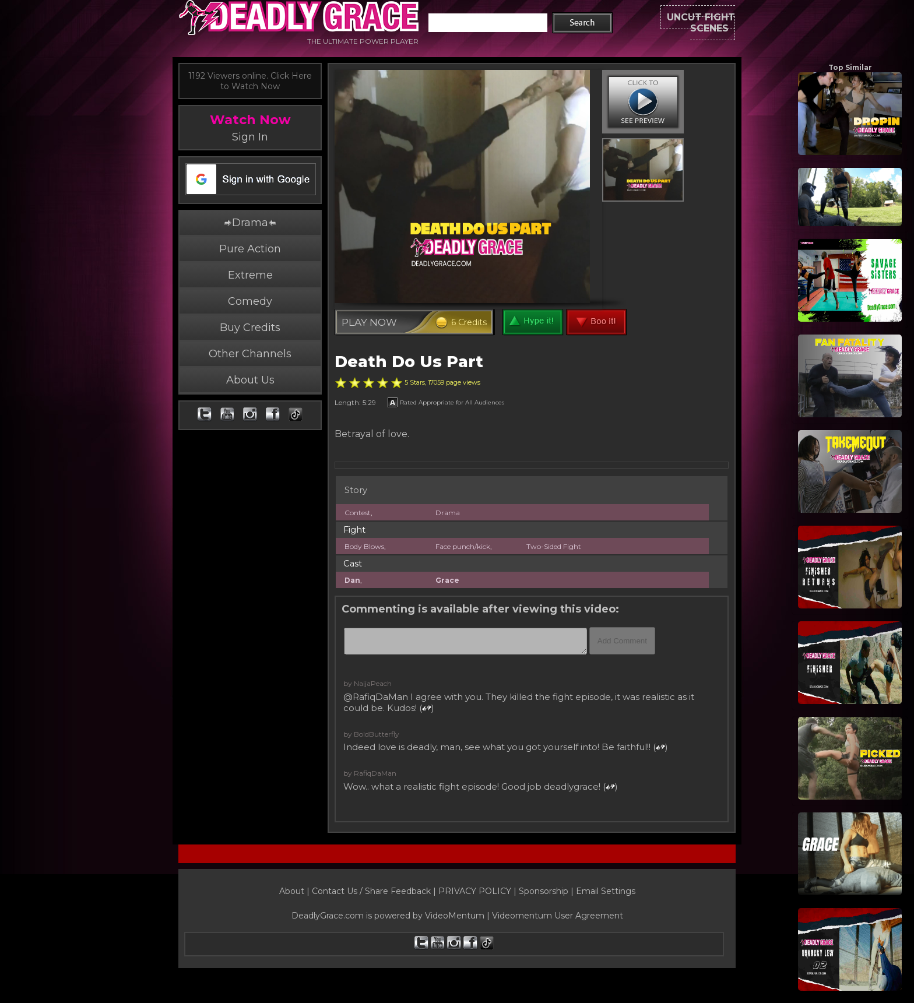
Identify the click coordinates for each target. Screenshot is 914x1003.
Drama (250, 222)
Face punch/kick (462, 546)
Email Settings (605, 891)
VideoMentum (454, 915)
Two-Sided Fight (553, 546)
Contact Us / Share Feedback (371, 891)
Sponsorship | (547, 891)
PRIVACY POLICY (474, 891)
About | (295, 891)
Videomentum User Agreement (557, 915)
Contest (357, 512)
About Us (250, 380)
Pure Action (250, 248)
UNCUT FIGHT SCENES (674, 23)
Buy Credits (250, 327)
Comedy (250, 301)
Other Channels (250, 353)
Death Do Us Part (409, 361)
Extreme (250, 275)
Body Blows (364, 546)
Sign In (250, 137)
